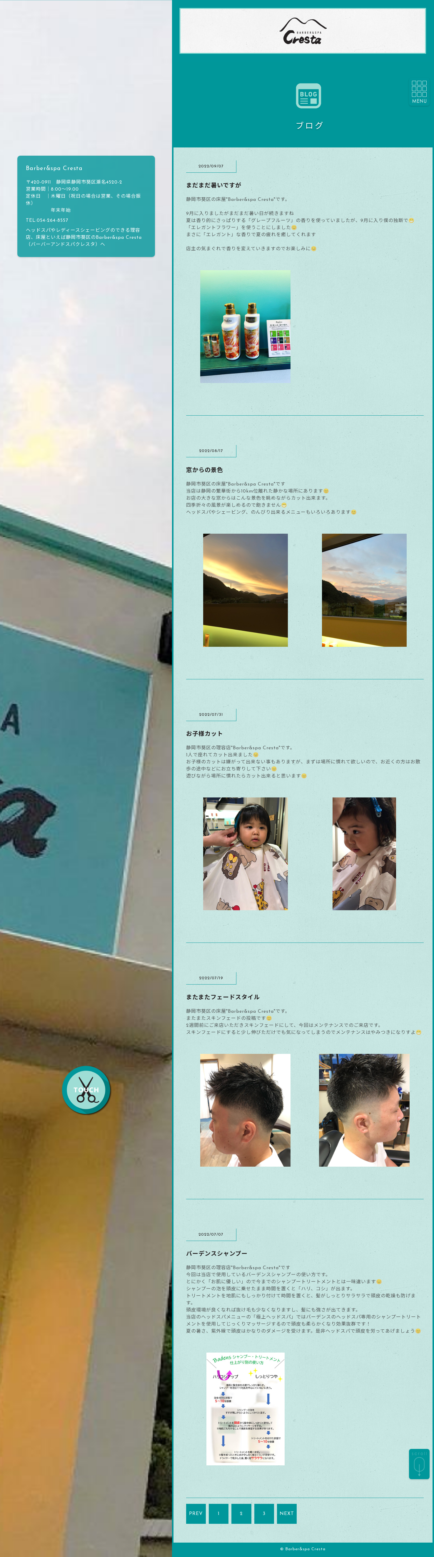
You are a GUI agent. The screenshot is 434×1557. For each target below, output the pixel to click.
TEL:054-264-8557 (47, 220)
